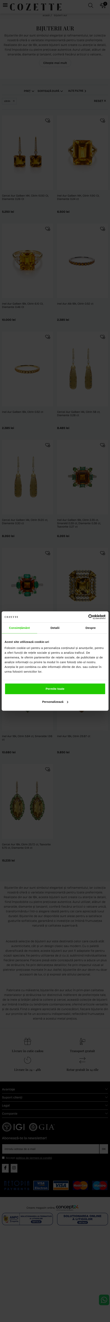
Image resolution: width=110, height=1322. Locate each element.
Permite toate (55, 688)
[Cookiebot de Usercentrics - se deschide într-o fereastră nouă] (88, 616)
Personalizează (55, 701)
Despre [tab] (91, 627)
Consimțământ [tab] (19, 627)
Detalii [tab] (55, 627)
